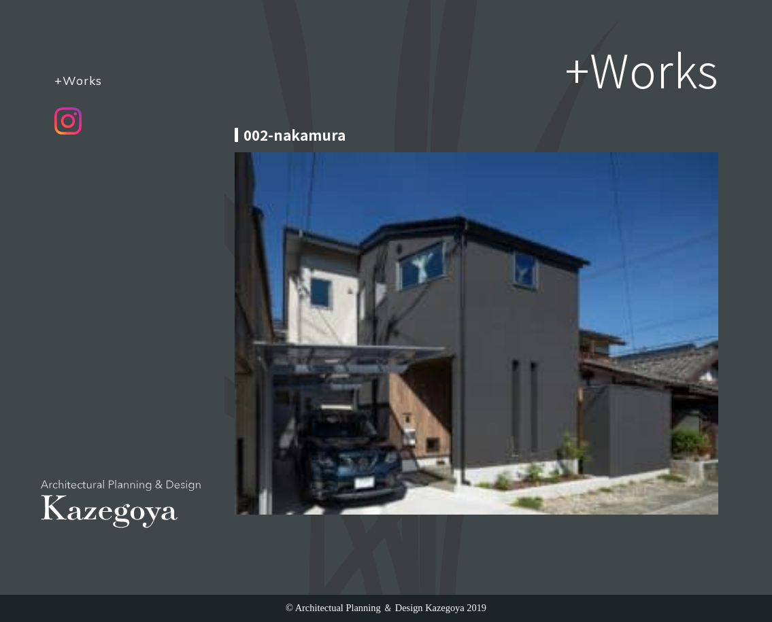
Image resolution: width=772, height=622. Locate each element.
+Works (78, 80)
